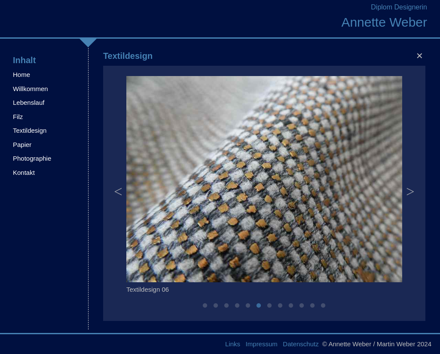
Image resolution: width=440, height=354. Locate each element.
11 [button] (312, 306)
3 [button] (226, 306)
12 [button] (323, 306)
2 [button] (215, 306)
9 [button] (291, 306)
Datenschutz (301, 344)
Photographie (32, 158)
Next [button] (410, 187)
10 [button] (301, 306)
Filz (18, 116)
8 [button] (280, 306)
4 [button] (237, 306)
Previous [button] (118, 187)
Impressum (261, 344)
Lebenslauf (28, 102)
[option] (264, 186)
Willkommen (30, 88)
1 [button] (205, 306)
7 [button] (269, 306)
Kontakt (24, 172)
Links (232, 344)
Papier (22, 144)
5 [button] (248, 306)
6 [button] (258, 306)
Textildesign (29, 130)
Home (21, 74)
